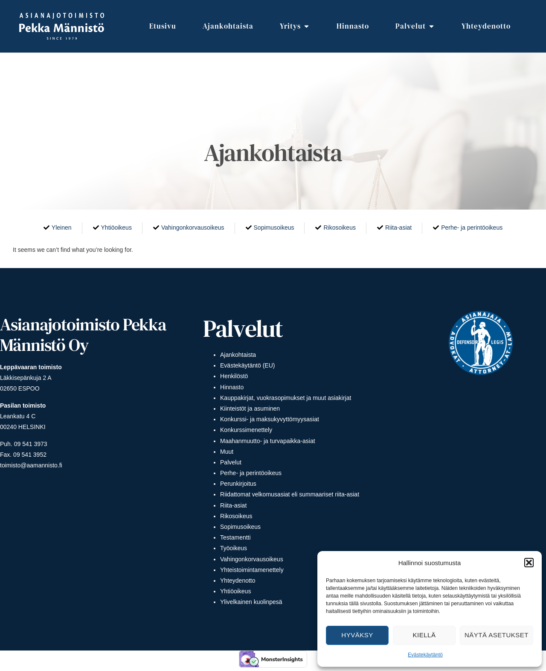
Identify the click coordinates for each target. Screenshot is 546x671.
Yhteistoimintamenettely (252, 569)
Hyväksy (357, 635)
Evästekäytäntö (425, 655)
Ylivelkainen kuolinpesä (251, 601)
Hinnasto (232, 387)
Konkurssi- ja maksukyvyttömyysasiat (269, 419)
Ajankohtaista (238, 354)
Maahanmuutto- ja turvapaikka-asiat (267, 441)
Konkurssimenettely (246, 429)
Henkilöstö (234, 376)
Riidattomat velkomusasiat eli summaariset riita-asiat (289, 494)
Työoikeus (233, 548)
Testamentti (235, 537)
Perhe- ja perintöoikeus (251, 473)
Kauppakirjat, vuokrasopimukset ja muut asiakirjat (285, 397)
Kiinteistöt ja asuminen (250, 408)
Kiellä (424, 635)
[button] (529, 562)
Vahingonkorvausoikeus (251, 559)
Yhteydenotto (238, 580)
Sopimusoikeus (240, 526)
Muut (226, 451)
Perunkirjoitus (238, 483)
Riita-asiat (233, 505)
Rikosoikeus (236, 516)
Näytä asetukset (497, 635)
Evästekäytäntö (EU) (247, 365)
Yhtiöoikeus (235, 591)
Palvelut (230, 462)
